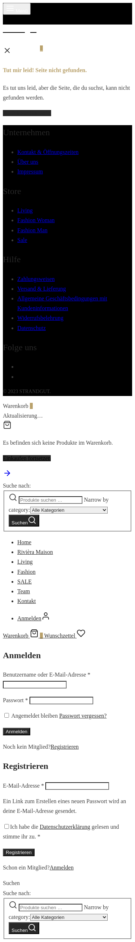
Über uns (27, 162)
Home (24, 542)
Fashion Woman (36, 220)
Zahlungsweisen (36, 279)
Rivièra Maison (35, 552)
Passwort (15, 700)
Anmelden (16, 731)
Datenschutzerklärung (65, 827)
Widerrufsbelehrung (40, 318)
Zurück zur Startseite (27, 113)
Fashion (26, 572)
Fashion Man (32, 230)
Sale (22, 240)
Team (23, 591)
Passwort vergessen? (83, 716)
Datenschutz (31, 328)
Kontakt (26, 601)
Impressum (30, 171)
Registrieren (64, 747)
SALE (24, 581)
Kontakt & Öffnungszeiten (47, 152)
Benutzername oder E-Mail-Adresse (46, 675)
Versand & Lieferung (41, 289)
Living (25, 210)
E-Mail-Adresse (23, 786)
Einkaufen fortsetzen (27, 458)
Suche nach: (17, 486)
